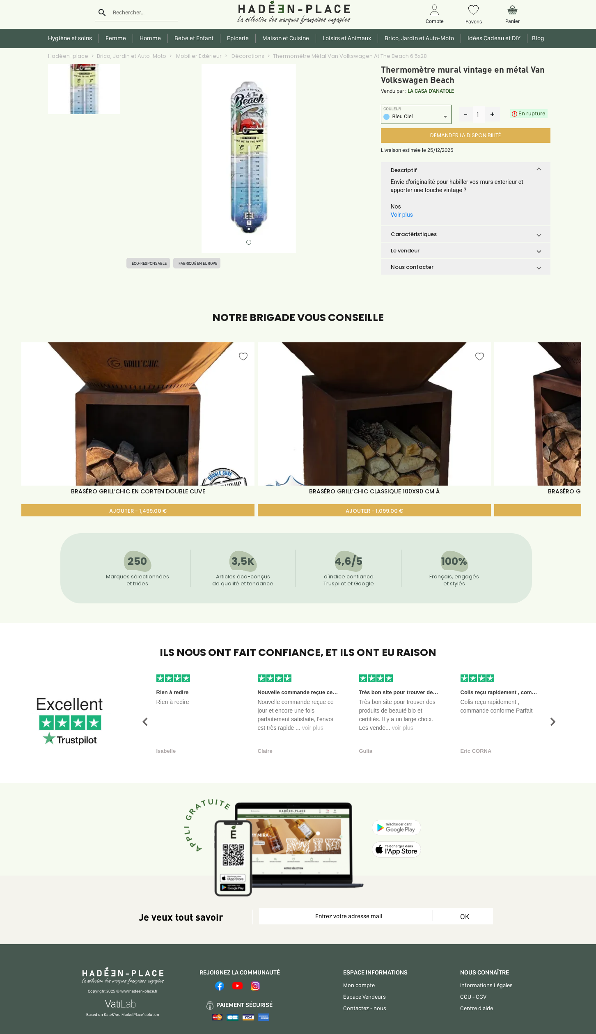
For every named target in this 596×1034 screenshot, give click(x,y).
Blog (537, 38)
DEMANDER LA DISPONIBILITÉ (465, 135)
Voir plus (402, 214)
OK (464, 916)
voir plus (312, 727)
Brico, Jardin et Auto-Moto (131, 56)
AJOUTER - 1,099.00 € (374, 511)
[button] (465, 170)
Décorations (247, 56)
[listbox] (416, 118)
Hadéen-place (68, 56)
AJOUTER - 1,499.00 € (138, 511)
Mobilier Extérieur (198, 56)
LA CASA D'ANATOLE (431, 91)
